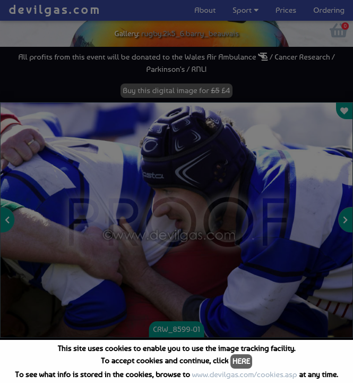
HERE (241, 361)
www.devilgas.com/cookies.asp (244, 374)
